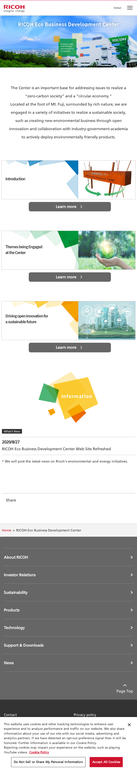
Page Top (124, 691)
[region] (68, 744)
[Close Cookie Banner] (129, 724)
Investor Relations (20, 575)
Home (6, 530)
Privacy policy (85, 714)
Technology (14, 628)
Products (11, 610)
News (9, 663)
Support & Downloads (23, 645)
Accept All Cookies (106, 762)
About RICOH (16, 557)
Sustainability (16, 592)
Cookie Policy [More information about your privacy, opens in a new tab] (39, 752)
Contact (10, 714)
